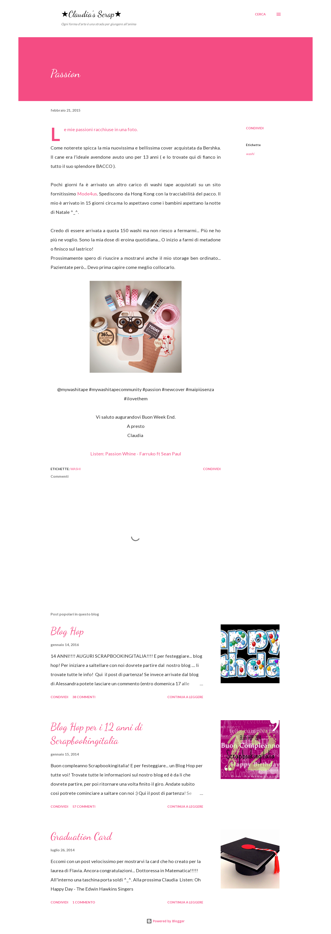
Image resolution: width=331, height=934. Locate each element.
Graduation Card (81, 836)
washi (250, 154)
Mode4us (87, 193)
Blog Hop (67, 631)
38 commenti (83, 697)
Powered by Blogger (165, 921)
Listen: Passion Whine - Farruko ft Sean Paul (135, 453)
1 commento (83, 902)
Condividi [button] (255, 128)
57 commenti (83, 806)
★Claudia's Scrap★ (91, 14)
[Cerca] (260, 14)
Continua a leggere (185, 697)
